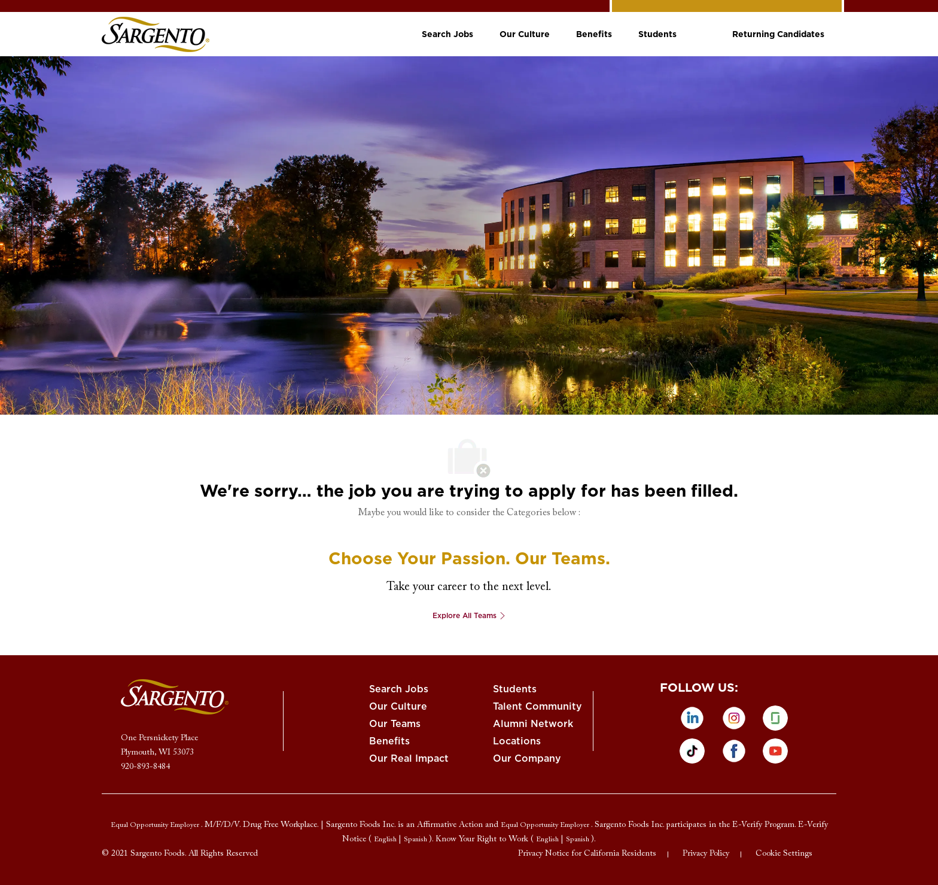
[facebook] (734, 751)
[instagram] (734, 718)
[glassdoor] (775, 718)
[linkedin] (692, 718)
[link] (155, 34)
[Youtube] (775, 751)
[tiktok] (692, 751)
